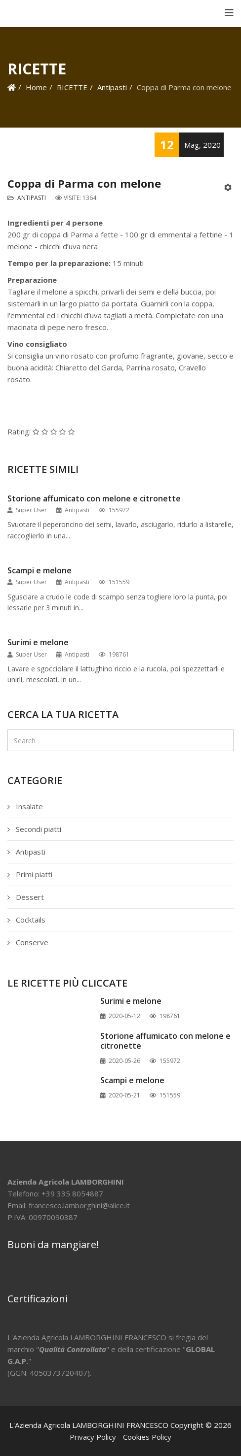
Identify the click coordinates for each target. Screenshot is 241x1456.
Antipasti (112, 87)
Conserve (31, 942)
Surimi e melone (38, 642)
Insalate (28, 806)
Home (36, 87)
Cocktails (29, 920)
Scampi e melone (39, 570)
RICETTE (72, 87)
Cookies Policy (147, 1437)
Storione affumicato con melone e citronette (94, 498)
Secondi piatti (37, 829)
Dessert (29, 897)
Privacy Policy (93, 1437)
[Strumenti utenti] (229, 188)
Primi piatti (33, 874)
